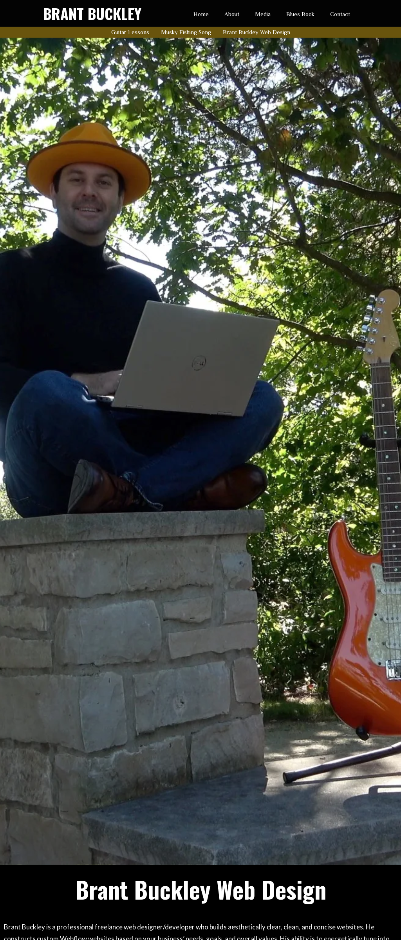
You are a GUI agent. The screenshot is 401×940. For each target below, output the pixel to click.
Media (263, 14)
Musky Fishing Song (186, 32)
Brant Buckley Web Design (256, 32)
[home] (92, 13)
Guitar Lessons (130, 32)
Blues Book (300, 14)
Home (201, 14)
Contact (340, 14)
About (231, 14)
